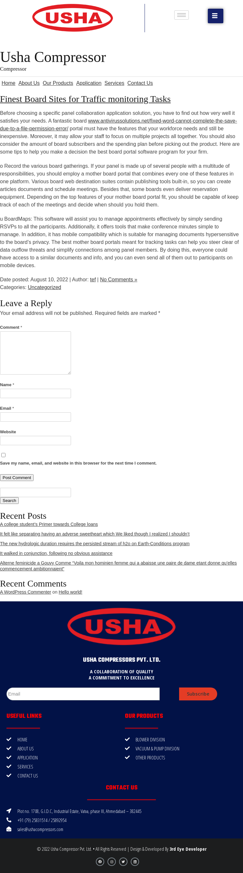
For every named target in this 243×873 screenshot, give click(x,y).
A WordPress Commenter (25, 592)
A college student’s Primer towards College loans (49, 524)
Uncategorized (44, 287)
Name (7, 384)
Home (8, 83)
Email (7, 408)
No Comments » (118, 279)
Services (114, 83)
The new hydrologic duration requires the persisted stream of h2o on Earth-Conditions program (95, 543)
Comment (11, 327)
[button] (215, 16)
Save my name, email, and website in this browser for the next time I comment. (78, 463)
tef (93, 279)
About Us (29, 83)
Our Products (58, 83)
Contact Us (140, 83)
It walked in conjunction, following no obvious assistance (56, 553)
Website (8, 431)
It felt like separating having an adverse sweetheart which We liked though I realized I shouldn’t (94, 534)
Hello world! (70, 592)
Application (88, 83)
